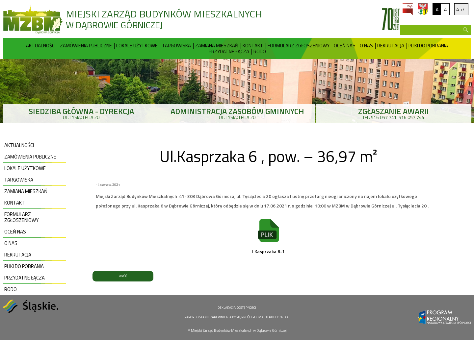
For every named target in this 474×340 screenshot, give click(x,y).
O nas (366, 46)
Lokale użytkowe (137, 46)
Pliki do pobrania (428, 46)
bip (408, 9)
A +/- (461, 9)
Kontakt (253, 46)
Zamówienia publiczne (86, 46)
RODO (259, 52)
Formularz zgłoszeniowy (298, 46)
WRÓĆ (123, 276)
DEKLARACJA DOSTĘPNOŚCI (237, 307)
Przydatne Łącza (229, 52)
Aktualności (41, 46)
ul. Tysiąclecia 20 (81, 113)
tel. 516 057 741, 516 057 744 (393, 113)
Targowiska (176, 46)
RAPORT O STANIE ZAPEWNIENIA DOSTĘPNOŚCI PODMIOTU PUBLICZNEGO (236, 317)
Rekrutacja (390, 46)
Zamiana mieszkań (216, 46)
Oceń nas (345, 46)
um (422, 9)
